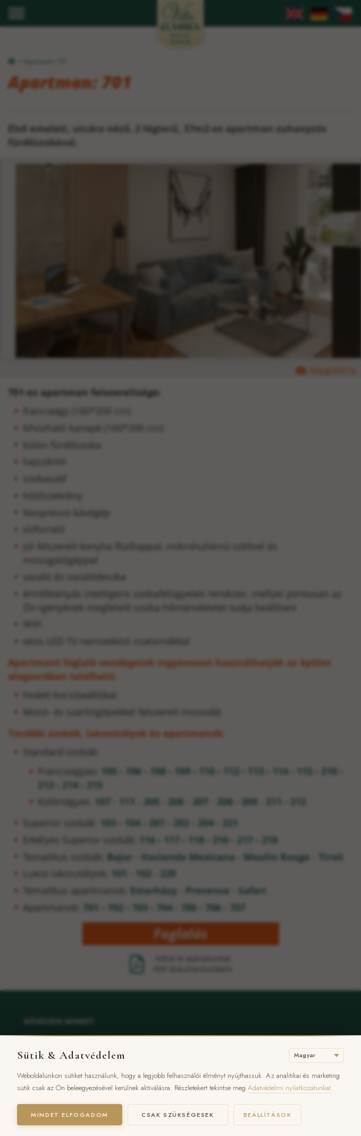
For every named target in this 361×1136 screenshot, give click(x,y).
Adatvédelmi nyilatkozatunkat (289, 1088)
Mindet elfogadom (70, 1114)
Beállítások (270, 1114)
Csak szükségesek (179, 1114)
